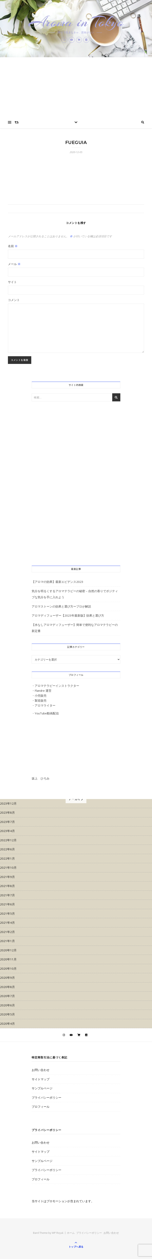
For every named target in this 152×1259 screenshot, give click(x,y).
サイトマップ (40, 1079)
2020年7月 (7, 996)
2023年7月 (7, 822)
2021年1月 (7, 941)
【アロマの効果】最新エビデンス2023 (57, 582)
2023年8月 (7, 812)
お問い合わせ (40, 1070)
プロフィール (40, 1107)
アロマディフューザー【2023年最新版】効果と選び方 (68, 615)
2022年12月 (8, 840)
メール (14, 264)
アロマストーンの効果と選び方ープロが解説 (61, 606)
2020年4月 (7, 1023)
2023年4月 (7, 831)
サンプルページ (42, 1088)
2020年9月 (7, 978)
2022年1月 (7, 858)
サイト (12, 282)
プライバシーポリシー (46, 1097)
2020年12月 (8, 950)
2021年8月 (7, 886)
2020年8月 (7, 987)
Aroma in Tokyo (76, 22)
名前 (13, 246)
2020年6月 (7, 1005)
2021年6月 (7, 904)
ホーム (71, 1233)
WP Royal (57, 1233)
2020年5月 (7, 1014)
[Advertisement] (76, 86)
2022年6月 (7, 849)
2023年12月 (8, 803)
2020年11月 (8, 959)
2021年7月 (7, 895)
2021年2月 (7, 932)
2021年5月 (7, 913)
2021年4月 (7, 922)
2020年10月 (8, 968)
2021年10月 (8, 867)
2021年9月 (7, 877)
